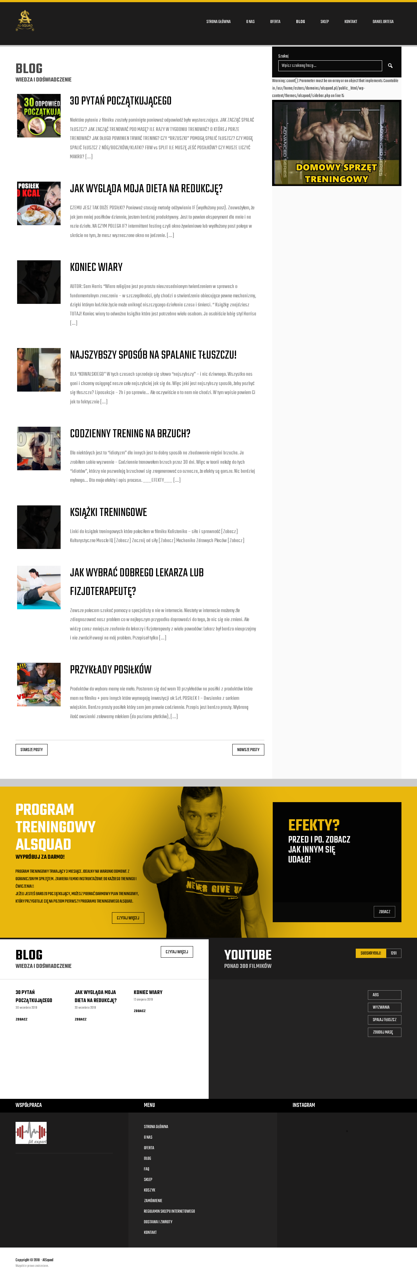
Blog (300, 22)
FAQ (146, 1169)
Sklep (325, 22)
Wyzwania (381, 1007)
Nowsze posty (248, 750)
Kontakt (351, 22)
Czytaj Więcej (128, 918)
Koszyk (149, 1190)
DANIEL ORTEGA (383, 22)
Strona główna (218, 22)
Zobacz (384, 912)
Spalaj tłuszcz (384, 1020)
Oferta (275, 22)
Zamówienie (153, 1201)
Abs (376, 995)
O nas (250, 22)
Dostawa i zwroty (158, 1222)
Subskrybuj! (371, 953)
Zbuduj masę (383, 1032)
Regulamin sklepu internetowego (169, 1211)
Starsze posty (32, 750)
